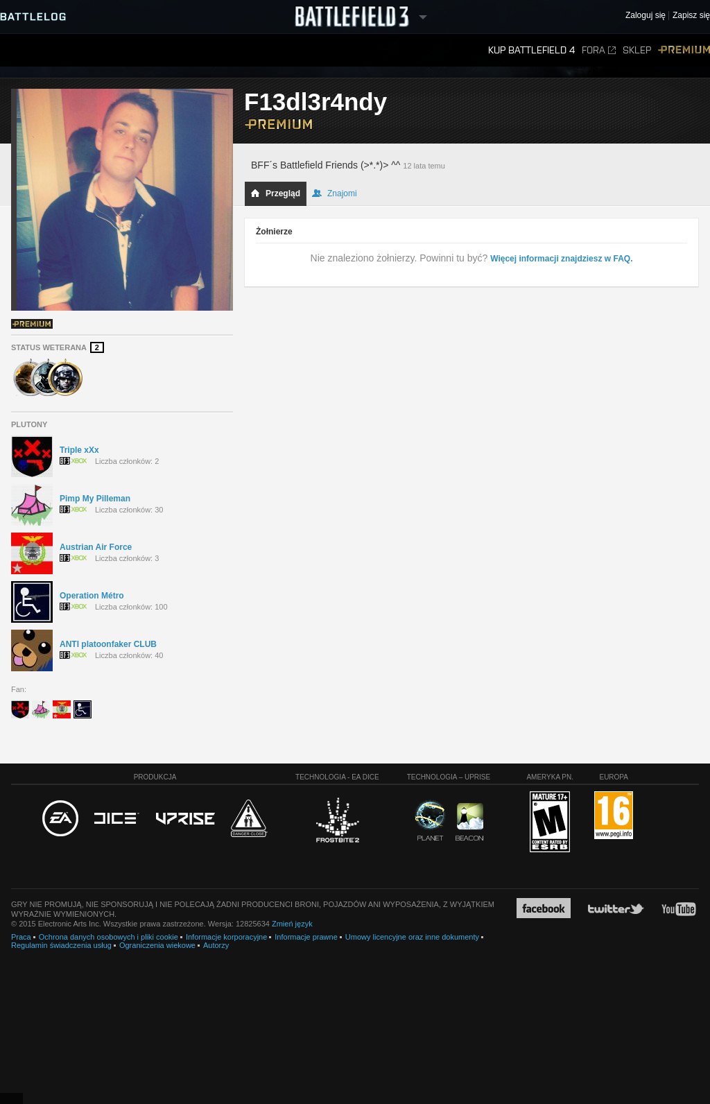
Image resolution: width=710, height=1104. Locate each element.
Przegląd (275, 193)
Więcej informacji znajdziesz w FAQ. (561, 259)
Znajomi (334, 193)
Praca (21, 937)
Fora (599, 50)
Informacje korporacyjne (226, 937)
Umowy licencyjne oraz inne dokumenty (412, 937)
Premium (684, 50)
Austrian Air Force (96, 547)
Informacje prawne (306, 937)
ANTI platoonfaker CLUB (108, 644)
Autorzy (216, 945)
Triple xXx (79, 450)
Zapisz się (691, 15)
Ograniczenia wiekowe (157, 945)
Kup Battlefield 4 (531, 50)
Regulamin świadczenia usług (61, 945)
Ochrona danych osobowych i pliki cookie (108, 937)
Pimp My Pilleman (95, 498)
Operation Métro (92, 596)
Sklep (637, 50)
